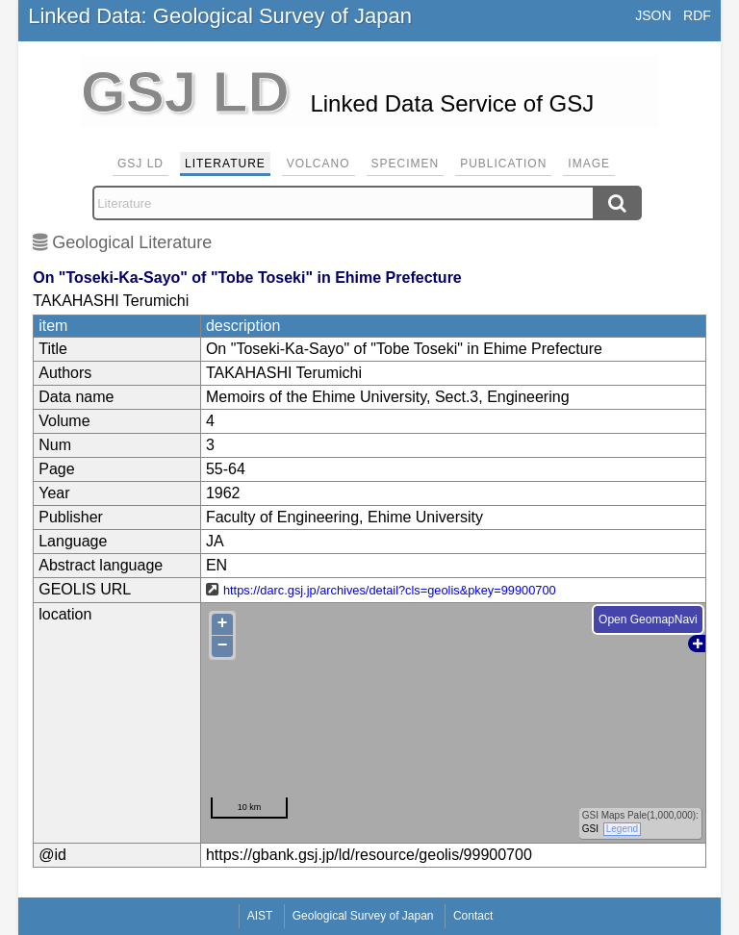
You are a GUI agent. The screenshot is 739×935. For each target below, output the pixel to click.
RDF (697, 15)
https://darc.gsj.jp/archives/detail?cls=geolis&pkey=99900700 (389, 590)
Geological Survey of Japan (363, 915)
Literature (225, 163)
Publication (503, 163)
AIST (260, 915)
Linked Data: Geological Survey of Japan (220, 16)
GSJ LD (140, 163)
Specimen (405, 163)
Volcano (318, 163)
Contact (473, 915)
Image (589, 163)
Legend (622, 828)
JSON (653, 15)
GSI (590, 828)
